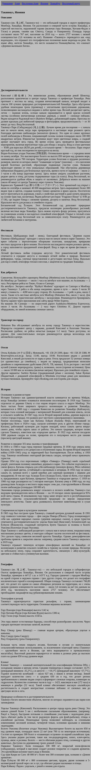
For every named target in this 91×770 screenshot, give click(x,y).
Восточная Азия (30, 3)
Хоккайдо (55, 3)
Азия (17, 3)
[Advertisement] (45, 69)
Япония (44, 3)
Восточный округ (71, 3)
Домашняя (7, 3)
